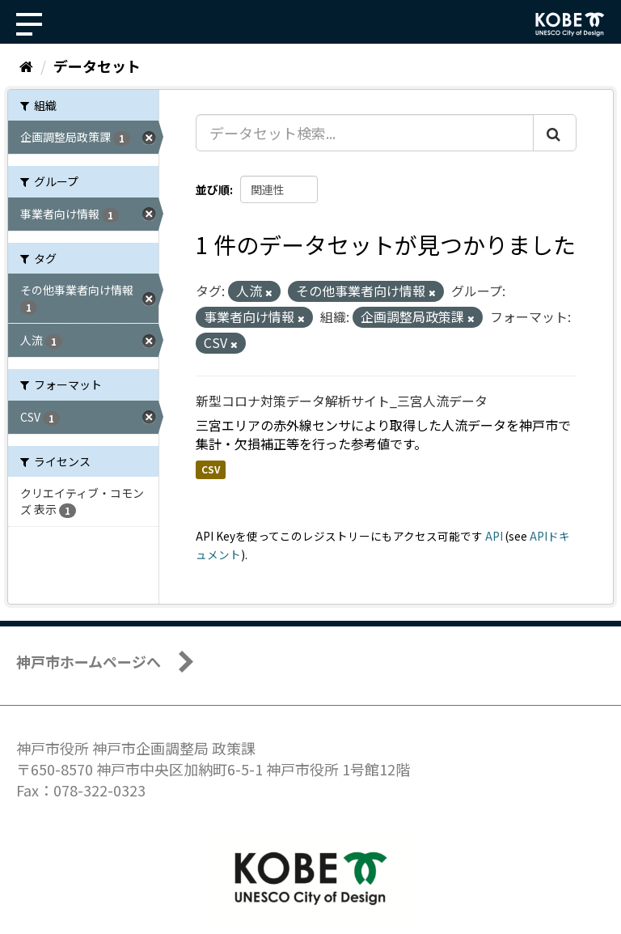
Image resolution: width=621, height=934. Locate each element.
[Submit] (555, 132)
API (494, 536)
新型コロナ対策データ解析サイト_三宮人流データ (342, 400)
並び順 (213, 189)
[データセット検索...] (365, 132)
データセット (97, 65)
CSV (210, 470)
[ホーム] (26, 65)
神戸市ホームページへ (88, 661)
